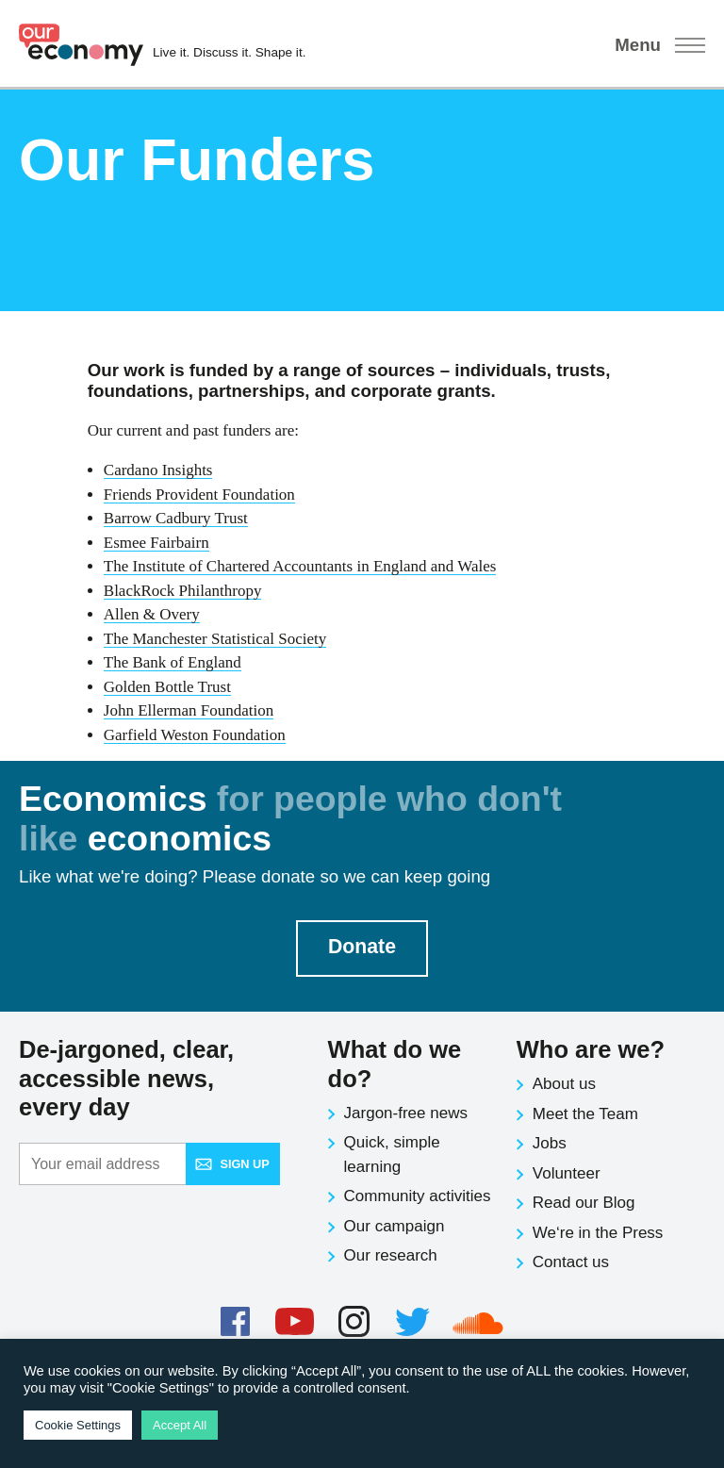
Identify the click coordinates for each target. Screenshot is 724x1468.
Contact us (571, 1262)
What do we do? (395, 1064)
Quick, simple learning (392, 1154)
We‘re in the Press (598, 1233)
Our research (390, 1255)
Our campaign (394, 1226)
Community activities (417, 1196)
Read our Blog (584, 1203)
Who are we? (591, 1049)
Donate (362, 946)
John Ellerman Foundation (188, 710)
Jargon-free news (406, 1113)
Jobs (550, 1143)
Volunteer (567, 1173)
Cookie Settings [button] (78, 1425)
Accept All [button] (179, 1425)
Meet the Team (585, 1114)
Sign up (232, 1164)
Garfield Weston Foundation (195, 735)
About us (564, 1084)
